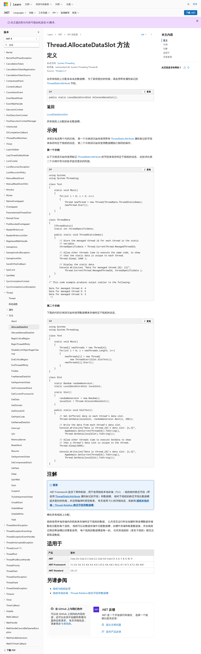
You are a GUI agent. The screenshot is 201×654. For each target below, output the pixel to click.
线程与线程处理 (62, 588)
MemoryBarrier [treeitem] (18, 435)
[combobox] (21, 38)
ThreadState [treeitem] (12, 578)
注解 (165, 48)
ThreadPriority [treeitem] (13, 561)
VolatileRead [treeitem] (17, 504)
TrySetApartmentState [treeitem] (22, 492)
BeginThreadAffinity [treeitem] (20, 340)
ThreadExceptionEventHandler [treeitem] (20, 532)
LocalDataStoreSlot (57, 114)
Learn (50, 34)
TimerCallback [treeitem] (13, 601)
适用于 (166, 52)
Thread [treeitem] (12, 294)
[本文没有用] (188, 67)
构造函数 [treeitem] (13, 300)
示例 (165, 44)
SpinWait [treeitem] (15, 475)
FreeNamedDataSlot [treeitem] (21, 372)
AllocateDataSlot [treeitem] (19, 323)
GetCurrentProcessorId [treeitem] (22, 389)
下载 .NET (191, 12)
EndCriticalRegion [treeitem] (19, 355)
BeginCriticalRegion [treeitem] (20, 334)
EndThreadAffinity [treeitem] (19, 361)
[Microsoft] (6, 4)
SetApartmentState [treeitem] (20, 452)
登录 (195, 4)
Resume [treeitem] (15, 447)
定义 (165, 40)
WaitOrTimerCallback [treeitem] (16, 639)
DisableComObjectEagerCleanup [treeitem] (25, 347)
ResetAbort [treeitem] (16, 441)
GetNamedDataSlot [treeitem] (20, 418)
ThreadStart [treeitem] (12, 567)
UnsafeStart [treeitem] (17, 498)
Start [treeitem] (13, 481)
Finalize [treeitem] (14, 366)
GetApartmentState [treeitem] (20, 378)
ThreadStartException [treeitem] (16, 572)
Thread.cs (60, 70)
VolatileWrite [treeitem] (17, 509)
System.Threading (66, 63)
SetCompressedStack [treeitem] (21, 458)
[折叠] (38, 32)
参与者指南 (64, 623)
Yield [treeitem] (13, 515)
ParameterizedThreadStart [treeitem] (18, 208)
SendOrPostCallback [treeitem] (16, 259)
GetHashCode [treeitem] (18, 412)
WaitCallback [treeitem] (12, 612)
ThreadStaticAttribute (58, 83)
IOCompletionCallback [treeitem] (17, 128)
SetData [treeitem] (15, 464)
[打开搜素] (188, 4)
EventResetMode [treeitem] (14, 94)
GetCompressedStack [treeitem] (21, 383)
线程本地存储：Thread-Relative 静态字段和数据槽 (80, 593)
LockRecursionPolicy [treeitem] (16, 168)
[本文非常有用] (184, 67)
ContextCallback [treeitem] (14, 82)
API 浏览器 (72, 34)
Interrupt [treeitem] (15, 424)
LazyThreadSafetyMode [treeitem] (17, 151)
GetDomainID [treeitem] (17, 406)
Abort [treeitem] (14, 317)
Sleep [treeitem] (13, 469)
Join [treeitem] (13, 429)
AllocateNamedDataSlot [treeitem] (22, 328)
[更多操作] (151, 34)
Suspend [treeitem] (15, 486)
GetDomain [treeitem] (16, 401)
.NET (60, 34)
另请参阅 (167, 56)
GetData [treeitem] (15, 395)
